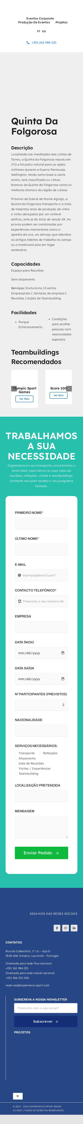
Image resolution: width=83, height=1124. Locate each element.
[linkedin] (74, 928)
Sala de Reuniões (31, 763)
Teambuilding (28, 773)
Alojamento (27, 758)
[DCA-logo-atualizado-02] (20, 1049)
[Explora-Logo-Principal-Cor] (26, 1064)
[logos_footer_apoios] (41, 1090)
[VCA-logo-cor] (26, 1037)
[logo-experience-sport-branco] (28, 895)
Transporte (27, 753)
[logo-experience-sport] (41, 5)
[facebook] (57, 928)
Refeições (50, 753)
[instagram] (65, 928)
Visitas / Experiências (35, 768)
